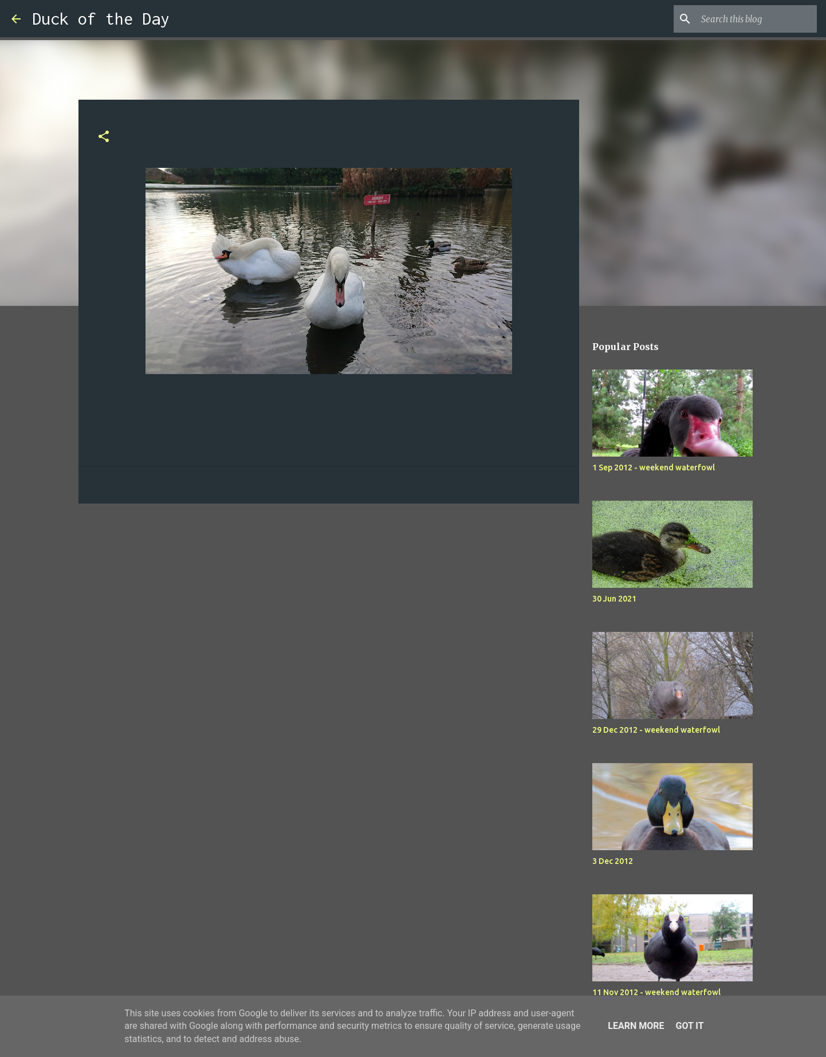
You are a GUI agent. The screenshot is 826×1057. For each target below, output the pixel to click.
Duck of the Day (101, 18)
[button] (104, 137)
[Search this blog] (757, 19)
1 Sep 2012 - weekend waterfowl (653, 467)
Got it (689, 1025)
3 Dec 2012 (612, 861)
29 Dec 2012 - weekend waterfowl (656, 729)
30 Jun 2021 (614, 598)
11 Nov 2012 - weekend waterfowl (656, 992)
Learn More (636, 1025)
